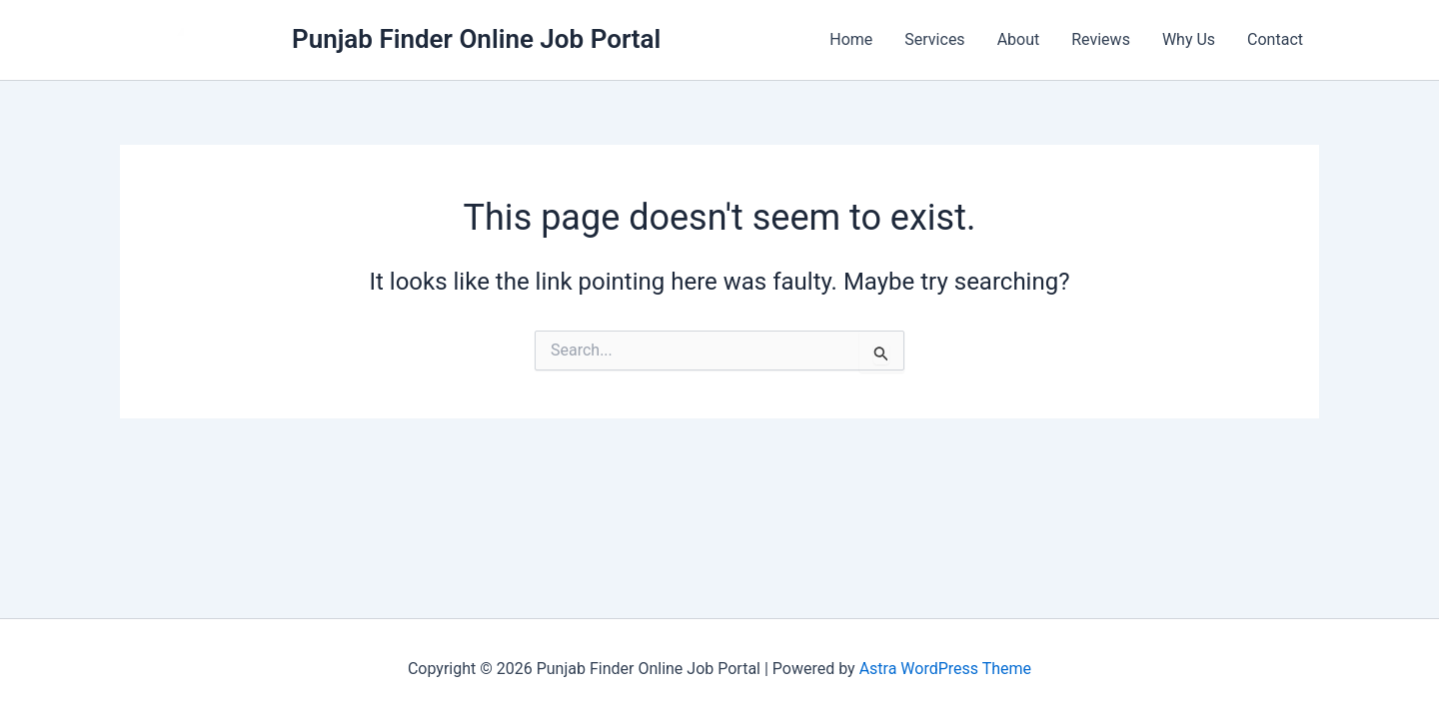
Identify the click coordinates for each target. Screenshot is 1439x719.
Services (934, 39)
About (1018, 39)
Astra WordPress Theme (945, 668)
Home (850, 39)
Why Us (1188, 39)
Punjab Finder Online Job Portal (476, 39)
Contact (1275, 39)
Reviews (1100, 39)
